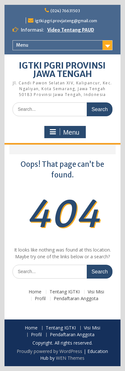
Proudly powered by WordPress (49, 351)
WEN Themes (70, 358)
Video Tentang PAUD (70, 30)
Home (35, 292)
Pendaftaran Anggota (76, 299)
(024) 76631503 (65, 10)
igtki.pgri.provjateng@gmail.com (66, 20)
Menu (22, 45)
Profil (40, 299)
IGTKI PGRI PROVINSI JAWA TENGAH (62, 69)
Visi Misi (96, 292)
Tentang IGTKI (64, 292)
